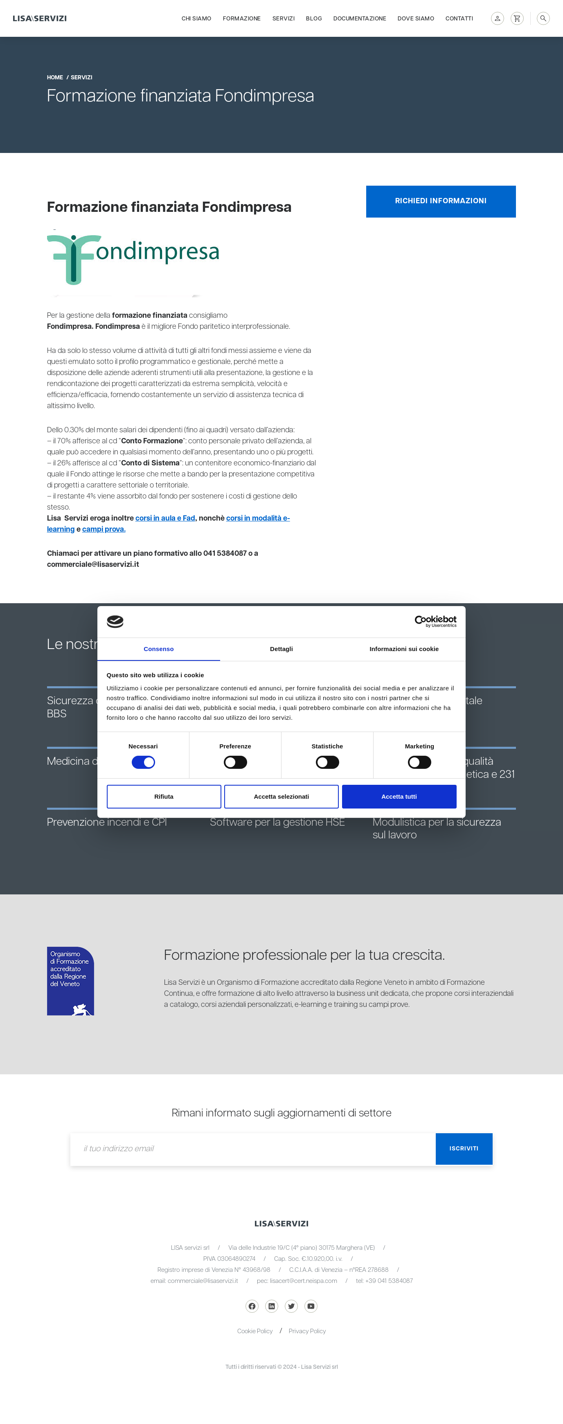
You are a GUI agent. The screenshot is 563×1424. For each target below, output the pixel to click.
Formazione (242, 17)
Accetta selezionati (281, 796)
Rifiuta (163, 796)
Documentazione (359, 17)
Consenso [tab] (158, 648)
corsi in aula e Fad (165, 518)
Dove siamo (416, 17)
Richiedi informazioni (441, 201)
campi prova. (105, 529)
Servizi (283, 17)
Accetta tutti (399, 796)
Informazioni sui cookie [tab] (404, 648)
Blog (314, 17)
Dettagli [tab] (281, 648)
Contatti (459, 17)
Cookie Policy (254, 1331)
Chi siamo (197, 17)
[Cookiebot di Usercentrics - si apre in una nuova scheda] (421, 621)
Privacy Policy (308, 1331)
